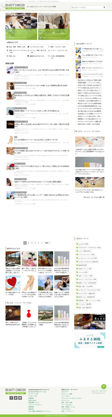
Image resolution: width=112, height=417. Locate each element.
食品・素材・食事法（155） (17, 47)
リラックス (81, 272)
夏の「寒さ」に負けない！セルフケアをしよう (29, 270)
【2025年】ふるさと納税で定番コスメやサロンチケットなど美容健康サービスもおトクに (89, 151)
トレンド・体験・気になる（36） (38, 51)
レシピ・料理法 (82, 251)
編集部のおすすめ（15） (37, 56)
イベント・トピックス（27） (59, 50)
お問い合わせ (32, 400)
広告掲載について (33, 402)
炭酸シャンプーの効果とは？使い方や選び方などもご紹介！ (61, 294)
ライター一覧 (32, 396)
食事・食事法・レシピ (68, 407)
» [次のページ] (42, 243)
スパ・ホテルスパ (66, 404)
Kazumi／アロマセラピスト (22, 78)
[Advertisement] (38, 222)
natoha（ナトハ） (83, 269)
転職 (79, 300)
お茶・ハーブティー (84, 276)
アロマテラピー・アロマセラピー (87, 247)
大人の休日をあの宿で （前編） (45, 323)
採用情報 (31, 407)
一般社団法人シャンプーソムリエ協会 (25, 88)
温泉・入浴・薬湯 (83, 307)
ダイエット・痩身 (66, 394)
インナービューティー (84, 254)
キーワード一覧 (33, 394)
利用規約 (31, 398)
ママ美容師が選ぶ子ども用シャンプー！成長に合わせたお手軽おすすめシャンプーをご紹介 (45, 295)
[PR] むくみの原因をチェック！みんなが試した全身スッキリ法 (29, 294)
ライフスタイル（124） (37, 47)
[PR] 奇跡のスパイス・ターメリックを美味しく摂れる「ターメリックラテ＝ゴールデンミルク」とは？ (45, 271)
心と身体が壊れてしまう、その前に (13, 293)
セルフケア (81, 244)
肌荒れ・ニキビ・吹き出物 (85, 283)
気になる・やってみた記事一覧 (94, 197)
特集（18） (12, 56)
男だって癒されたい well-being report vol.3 (13, 323)
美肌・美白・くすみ (84, 286)
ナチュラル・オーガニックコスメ (71, 398)
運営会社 (31, 409)
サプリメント (65, 400)
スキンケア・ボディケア (99, 391)
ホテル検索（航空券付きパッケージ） (39, 411)
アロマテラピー (66, 409)
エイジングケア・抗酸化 (85, 293)
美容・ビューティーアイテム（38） (18, 51)
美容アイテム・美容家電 (85, 297)
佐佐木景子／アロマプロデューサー (92, 63)
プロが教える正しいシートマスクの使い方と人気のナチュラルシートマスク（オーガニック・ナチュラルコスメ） (89, 172)
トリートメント (92, 300)
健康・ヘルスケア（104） (58, 47)
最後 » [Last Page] (47, 243)
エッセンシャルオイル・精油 (86, 261)
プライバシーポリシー (35, 404)
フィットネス (65, 396)
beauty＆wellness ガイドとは (37, 391)
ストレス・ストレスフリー (85, 279)
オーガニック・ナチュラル (85, 258)
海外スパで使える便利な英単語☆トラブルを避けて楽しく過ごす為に (13, 271)
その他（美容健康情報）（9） (58, 57)
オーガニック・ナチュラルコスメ (87, 290)
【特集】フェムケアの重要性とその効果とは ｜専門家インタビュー (29, 325)
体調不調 (80, 265)
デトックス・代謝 (83, 304)
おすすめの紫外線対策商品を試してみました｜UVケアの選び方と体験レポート (61, 271)
